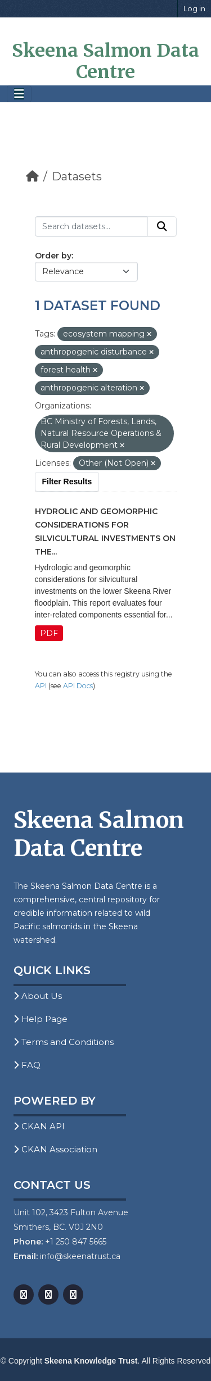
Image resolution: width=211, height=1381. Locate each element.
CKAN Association (55, 1149)
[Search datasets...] (91, 226)
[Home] (32, 176)
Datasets (77, 176)
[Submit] (162, 226)
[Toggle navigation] (19, 94)
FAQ (27, 1065)
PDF (49, 633)
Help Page (41, 1019)
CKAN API (39, 1126)
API (41, 686)
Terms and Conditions (64, 1042)
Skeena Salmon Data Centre (105, 61)
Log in (194, 8)
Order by (53, 256)
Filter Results (67, 481)
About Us (38, 996)
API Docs (78, 686)
